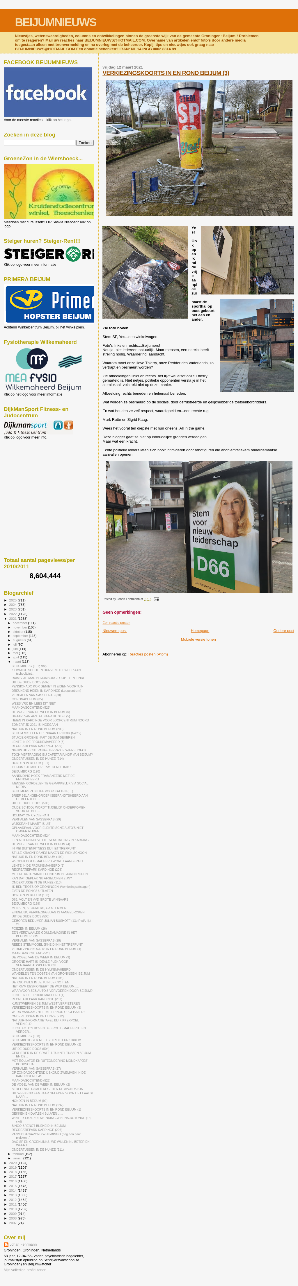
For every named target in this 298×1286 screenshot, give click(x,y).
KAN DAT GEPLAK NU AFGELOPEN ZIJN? (42, 878)
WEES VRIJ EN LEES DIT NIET (34, 703)
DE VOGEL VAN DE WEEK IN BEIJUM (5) (41, 712)
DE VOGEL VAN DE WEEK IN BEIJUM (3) (41, 957)
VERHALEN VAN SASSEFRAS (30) (36, 695)
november (20, 627)
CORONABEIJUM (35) (27, 699)
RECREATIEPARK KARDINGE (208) (37, 869)
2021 (13, 618)
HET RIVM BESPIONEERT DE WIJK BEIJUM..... (45, 986)
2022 (13, 614)
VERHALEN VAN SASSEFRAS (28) (36, 940)
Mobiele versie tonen (198, 639)
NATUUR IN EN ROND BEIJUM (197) (37, 1105)
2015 (13, 1186)
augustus (20, 640)
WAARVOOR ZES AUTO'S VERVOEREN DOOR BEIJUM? (52, 990)
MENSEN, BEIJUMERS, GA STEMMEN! (39, 908)
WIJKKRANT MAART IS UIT (31, 823)
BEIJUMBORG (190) (26, 771)
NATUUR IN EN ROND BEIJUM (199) (37, 856)
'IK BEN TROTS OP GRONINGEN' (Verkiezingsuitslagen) (51, 886)
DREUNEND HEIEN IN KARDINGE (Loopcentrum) (46, 690)
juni (16, 649)
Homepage (200, 630)
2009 (13, 1213)
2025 (13, 600)
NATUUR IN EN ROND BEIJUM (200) (37, 729)
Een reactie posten (116, 622)
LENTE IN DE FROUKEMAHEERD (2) (38, 865)
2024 (13, 604)
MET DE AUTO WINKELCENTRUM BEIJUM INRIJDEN (50, 874)
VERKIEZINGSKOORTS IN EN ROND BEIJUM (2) (46, 1044)
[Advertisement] (30, 471)
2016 (13, 1181)
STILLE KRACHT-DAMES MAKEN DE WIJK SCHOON (49, 852)
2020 (13, 1163)
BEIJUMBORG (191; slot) (29, 666)
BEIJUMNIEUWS (55, 22)
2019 (13, 1167)
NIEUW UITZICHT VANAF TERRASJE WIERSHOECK (49, 750)
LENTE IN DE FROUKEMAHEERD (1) (38, 995)
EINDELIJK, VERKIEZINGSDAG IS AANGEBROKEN (48, 912)
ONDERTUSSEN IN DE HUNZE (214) (38, 758)
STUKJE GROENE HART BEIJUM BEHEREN (43, 737)
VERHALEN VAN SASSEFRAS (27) (36, 1068)
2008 (13, 1218)
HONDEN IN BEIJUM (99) (29, 1100)
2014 (13, 1190)
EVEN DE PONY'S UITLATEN (32, 890)
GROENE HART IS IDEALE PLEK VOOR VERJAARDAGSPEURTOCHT (40, 963)
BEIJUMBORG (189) (26, 903)
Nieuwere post (114, 630)
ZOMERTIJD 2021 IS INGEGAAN (35, 724)
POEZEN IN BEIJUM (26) (29, 928)
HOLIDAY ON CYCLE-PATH (31, 815)
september (21, 635)
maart (17, 661)
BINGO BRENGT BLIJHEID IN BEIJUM (39, 1125)
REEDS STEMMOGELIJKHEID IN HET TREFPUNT (47, 944)
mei (16, 653)
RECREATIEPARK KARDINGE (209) (37, 746)
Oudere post (283, 630)
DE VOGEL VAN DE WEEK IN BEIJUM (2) (41, 1084)
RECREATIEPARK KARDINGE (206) (37, 1129)
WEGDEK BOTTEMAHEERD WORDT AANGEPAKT (48, 861)
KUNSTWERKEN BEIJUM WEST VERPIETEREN (46, 1003)
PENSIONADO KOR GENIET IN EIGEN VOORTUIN (47, 686)
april (16, 657)
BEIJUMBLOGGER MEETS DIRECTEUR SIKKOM (46, 1040)
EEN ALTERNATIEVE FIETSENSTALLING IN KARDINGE (51, 840)
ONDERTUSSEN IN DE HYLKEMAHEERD (41, 969)
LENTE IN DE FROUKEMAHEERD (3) (38, 741)
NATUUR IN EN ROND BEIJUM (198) (37, 978)
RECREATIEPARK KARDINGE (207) (37, 999)
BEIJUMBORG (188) (26, 1036)
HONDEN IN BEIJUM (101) (30, 763)
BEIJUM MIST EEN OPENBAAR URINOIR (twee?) (46, 733)
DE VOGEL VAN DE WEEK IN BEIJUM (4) (41, 844)
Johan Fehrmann (23, 1244)
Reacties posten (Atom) (148, 654)
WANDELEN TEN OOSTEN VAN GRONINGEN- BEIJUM (51, 973)
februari (19, 1154)
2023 (13, 609)
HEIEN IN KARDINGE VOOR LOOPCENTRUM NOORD (50, 720)
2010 (13, 1209)
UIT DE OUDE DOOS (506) (30, 803)
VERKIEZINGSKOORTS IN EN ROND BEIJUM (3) (165, 72)
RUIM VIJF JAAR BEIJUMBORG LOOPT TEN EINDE (48, 678)
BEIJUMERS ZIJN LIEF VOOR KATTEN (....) (42, 791)
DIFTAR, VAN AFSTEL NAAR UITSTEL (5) (41, 716)
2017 (13, 1176)
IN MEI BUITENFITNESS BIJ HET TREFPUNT (44, 848)
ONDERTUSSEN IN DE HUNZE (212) (38, 1016)
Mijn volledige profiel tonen (25, 1270)
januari (18, 1158)
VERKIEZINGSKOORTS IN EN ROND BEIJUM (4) (46, 949)
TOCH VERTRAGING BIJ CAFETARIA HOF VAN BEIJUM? (52, 754)
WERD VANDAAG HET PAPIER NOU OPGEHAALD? (48, 1012)
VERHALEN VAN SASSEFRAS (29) (36, 819)
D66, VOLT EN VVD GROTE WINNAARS (40, 899)
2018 (13, 1172)
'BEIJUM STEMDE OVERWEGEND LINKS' (41, 767)
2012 (13, 1199)
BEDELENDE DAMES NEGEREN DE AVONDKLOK (47, 1089)
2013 (13, 1195)
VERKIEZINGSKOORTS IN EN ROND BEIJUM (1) (46, 1109)
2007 (13, 1223)
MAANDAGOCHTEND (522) (31, 1080)
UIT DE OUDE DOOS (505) (30, 916)
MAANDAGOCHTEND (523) (31, 953)
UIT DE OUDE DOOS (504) (30, 1048)
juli (15, 644)
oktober (18, 631)
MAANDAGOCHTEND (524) (31, 835)
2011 (13, 1204)
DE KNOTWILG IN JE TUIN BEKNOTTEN (40, 982)
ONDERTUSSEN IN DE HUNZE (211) (38, 1149)
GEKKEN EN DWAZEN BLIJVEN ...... (37, 1113)
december (20, 623)
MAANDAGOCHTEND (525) (31, 707)
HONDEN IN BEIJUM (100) (30, 895)
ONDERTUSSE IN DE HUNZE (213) (36, 882)
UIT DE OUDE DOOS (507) (30, 682)
